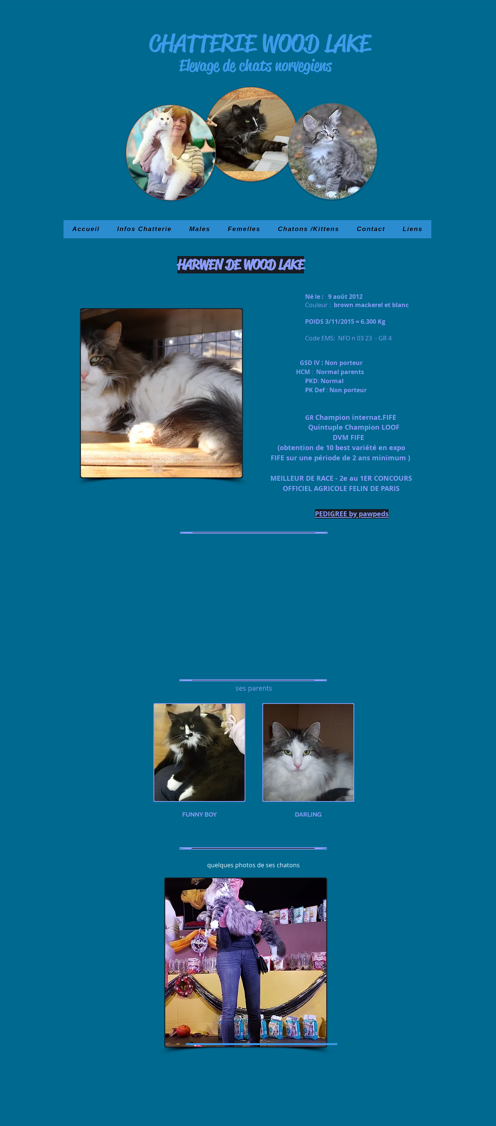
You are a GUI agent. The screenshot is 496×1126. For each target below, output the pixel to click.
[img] (199, 763)
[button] (161, 393)
